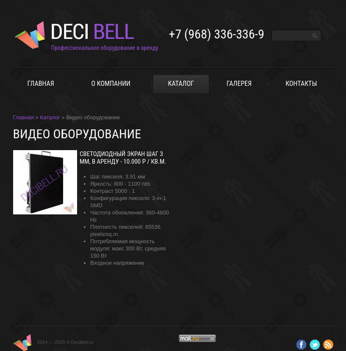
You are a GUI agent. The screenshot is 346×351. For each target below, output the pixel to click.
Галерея (239, 84)
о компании (110, 84)
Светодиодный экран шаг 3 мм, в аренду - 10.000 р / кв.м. (123, 157)
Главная (40, 84)
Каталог (181, 84)
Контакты (301, 84)
